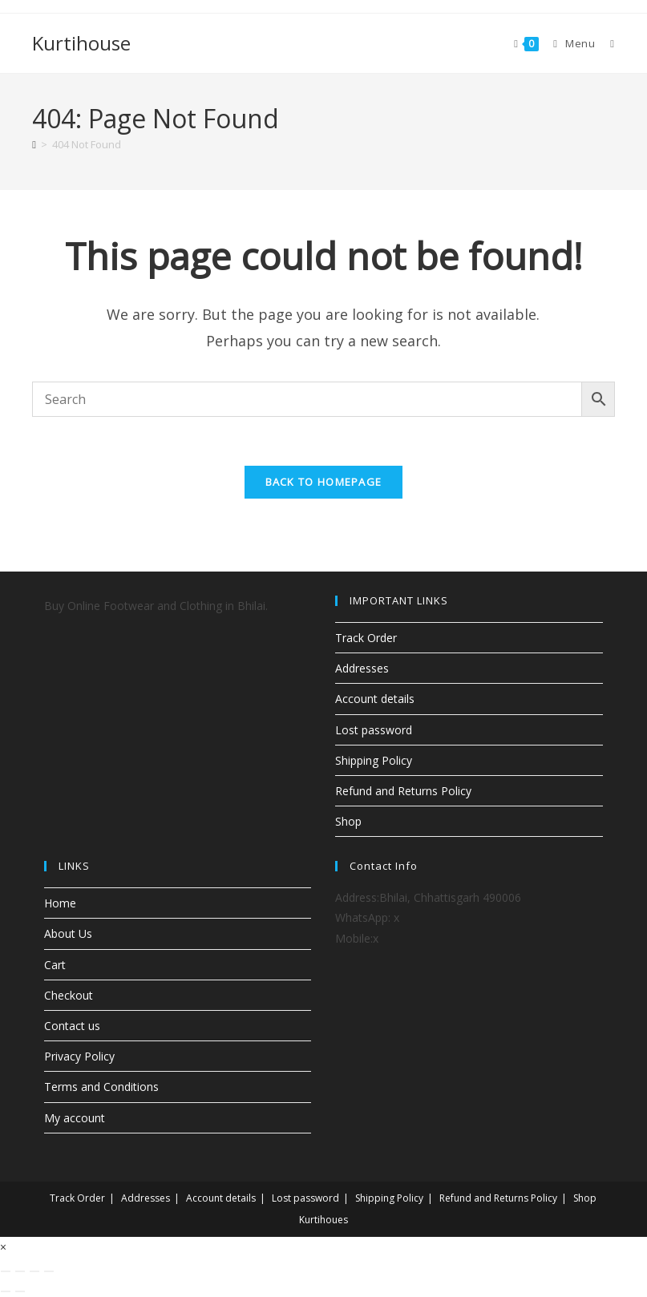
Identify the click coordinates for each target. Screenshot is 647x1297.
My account (74, 1117)
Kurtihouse (81, 43)
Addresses (362, 668)
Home (60, 903)
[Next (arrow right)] (20, 1291)
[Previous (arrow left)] (5, 1291)
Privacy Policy (79, 1056)
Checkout (68, 995)
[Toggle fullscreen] (20, 1271)
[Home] (34, 144)
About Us (68, 933)
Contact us (72, 1025)
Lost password (373, 729)
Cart (55, 964)
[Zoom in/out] (5, 1271)
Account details (374, 698)
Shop (348, 821)
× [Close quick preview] (3, 1247)
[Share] (34, 1271)
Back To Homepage (323, 482)
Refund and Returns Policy (403, 790)
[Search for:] (606, 43)
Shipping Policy (373, 760)
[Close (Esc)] (49, 1271)
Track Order (366, 637)
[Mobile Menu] (569, 43)
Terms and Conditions (101, 1086)
